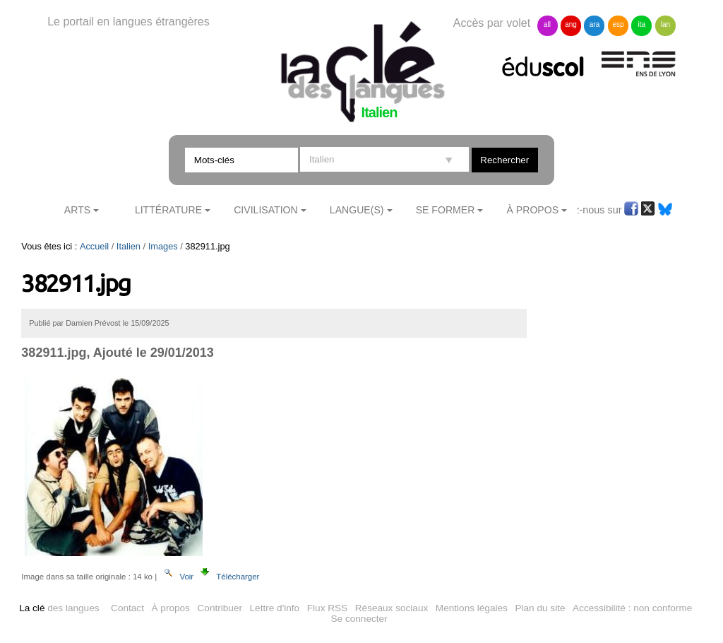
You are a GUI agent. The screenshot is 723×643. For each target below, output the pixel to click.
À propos (171, 608)
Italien (128, 246)
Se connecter (359, 618)
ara (594, 24)
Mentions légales (472, 608)
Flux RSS (327, 608)
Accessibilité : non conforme (632, 608)
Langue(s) (357, 210)
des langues (59, 608)
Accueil (94, 246)
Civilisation (265, 210)
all (547, 24)
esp (617, 24)
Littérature (168, 210)
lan (665, 24)
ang (571, 24)
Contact (127, 608)
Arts (77, 210)
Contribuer (220, 608)
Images (163, 246)
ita (642, 24)
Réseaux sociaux (392, 608)
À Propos (533, 210)
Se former (445, 210)
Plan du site (540, 608)
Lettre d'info (275, 608)
